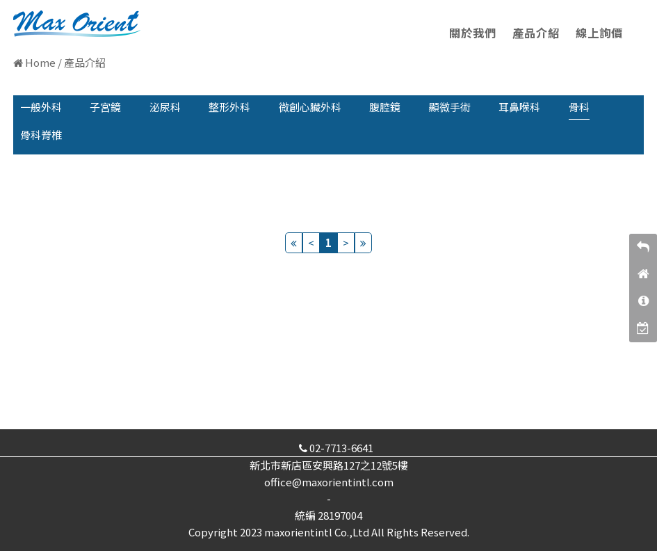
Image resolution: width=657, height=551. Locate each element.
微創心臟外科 (310, 106)
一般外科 (41, 106)
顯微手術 (450, 106)
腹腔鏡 (384, 106)
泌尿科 (165, 106)
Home (40, 62)
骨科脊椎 (41, 134)
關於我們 (472, 32)
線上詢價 (599, 32)
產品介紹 (536, 32)
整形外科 (229, 106)
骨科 (579, 106)
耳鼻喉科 (519, 106)
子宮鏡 (105, 106)
